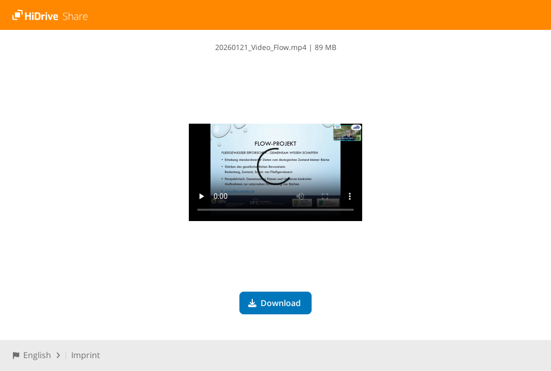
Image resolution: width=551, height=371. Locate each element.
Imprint (85, 355)
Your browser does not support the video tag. (275, 172)
